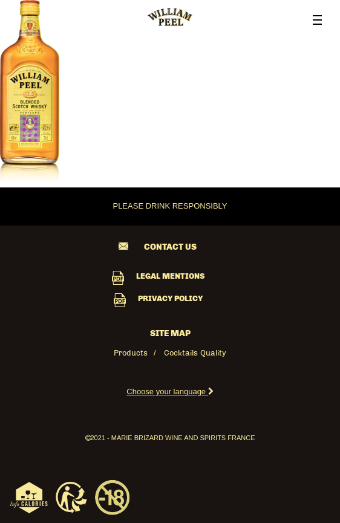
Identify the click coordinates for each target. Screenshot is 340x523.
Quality (213, 352)
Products (131, 352)
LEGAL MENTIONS (170, 276)
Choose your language (169, 391)
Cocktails (181, 352)
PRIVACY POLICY (170, 299)
